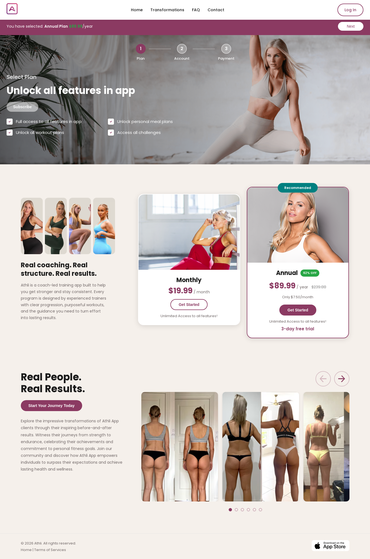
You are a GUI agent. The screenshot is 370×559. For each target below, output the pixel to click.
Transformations (167, 10)
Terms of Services (50, 549)
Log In (350, 10)
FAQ (196, 10)
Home (137, 10)
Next (351, 26)
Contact (216, 10)
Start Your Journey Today (51, 405)
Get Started (204, 304)
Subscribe (22, 107)
